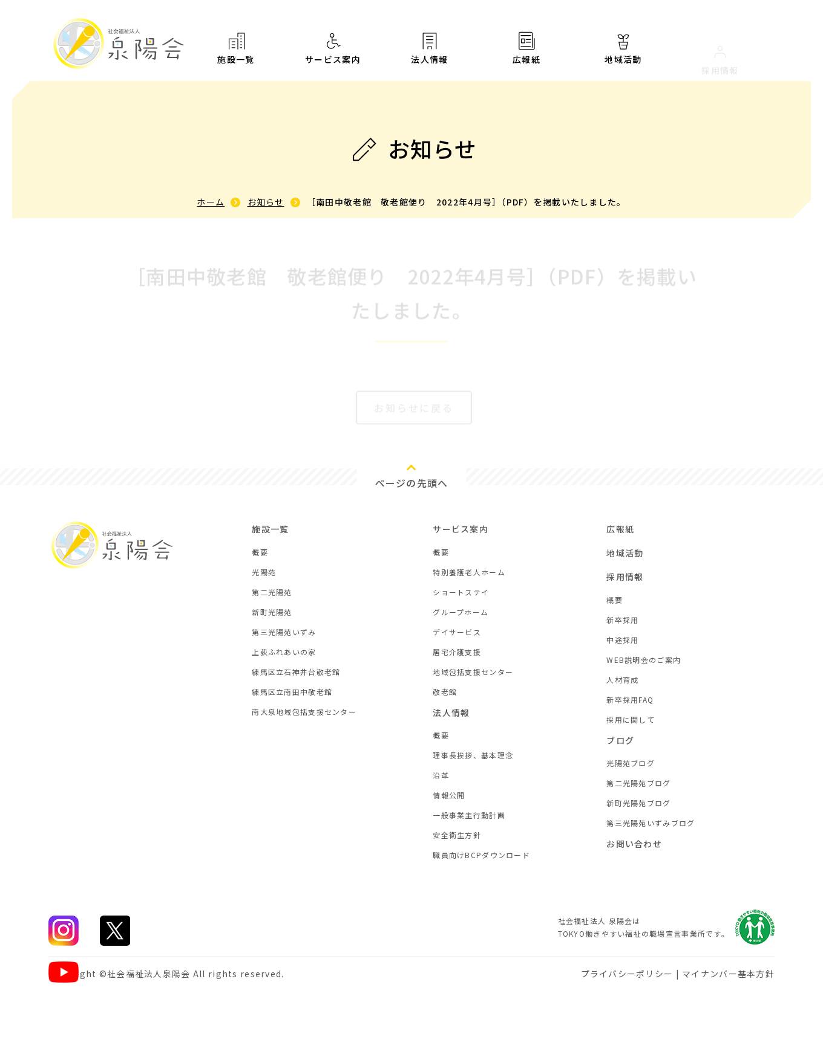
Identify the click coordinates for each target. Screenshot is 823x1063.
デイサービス (457, 632)
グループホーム (460, 612)
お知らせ (266, 202)
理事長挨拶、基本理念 (473, 755)
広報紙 (526, 56)
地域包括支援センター (473, 672)
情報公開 (449, 795)
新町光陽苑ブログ (638, 803)
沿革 (441, 775)
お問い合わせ (634, 844)
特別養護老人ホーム (469, 572)
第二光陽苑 (272, 592)
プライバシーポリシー (627, 974)
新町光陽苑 (272, 612)
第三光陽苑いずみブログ (650, 823)
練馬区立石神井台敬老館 (296, 672)
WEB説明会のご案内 (643, 659)
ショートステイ (461, 592)
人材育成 (622, 679)
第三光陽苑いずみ (284, 632)
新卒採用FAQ (630, 699)
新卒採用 (622, 620)
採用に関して (630, 719)
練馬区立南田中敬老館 (292, 692)
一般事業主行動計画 (469, 815)
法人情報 (429, 51)
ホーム (211, 202)
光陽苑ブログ (630, 763)
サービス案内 (333, 48)
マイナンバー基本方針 (728, 974)
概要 (260, 552)
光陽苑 (264, 572)
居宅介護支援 (457, 652)
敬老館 (445, 692)
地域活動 (624, 553)
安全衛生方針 (457, 835)
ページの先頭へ (411, 483)
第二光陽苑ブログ (638, 783)
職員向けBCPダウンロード (481, 855)
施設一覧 (236, 48)
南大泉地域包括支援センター (304, 711)
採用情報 (624, 576)
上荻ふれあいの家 (284, 652)
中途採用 (622, 640)
